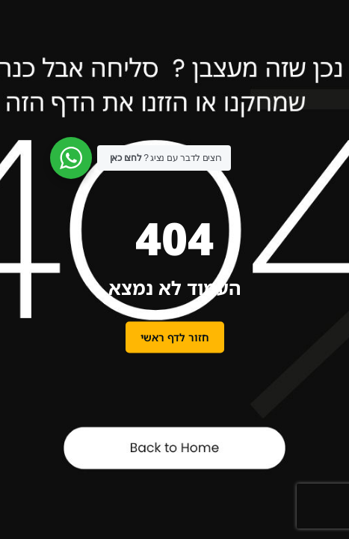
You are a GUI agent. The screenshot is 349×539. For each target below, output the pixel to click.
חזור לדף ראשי (174, 337)
